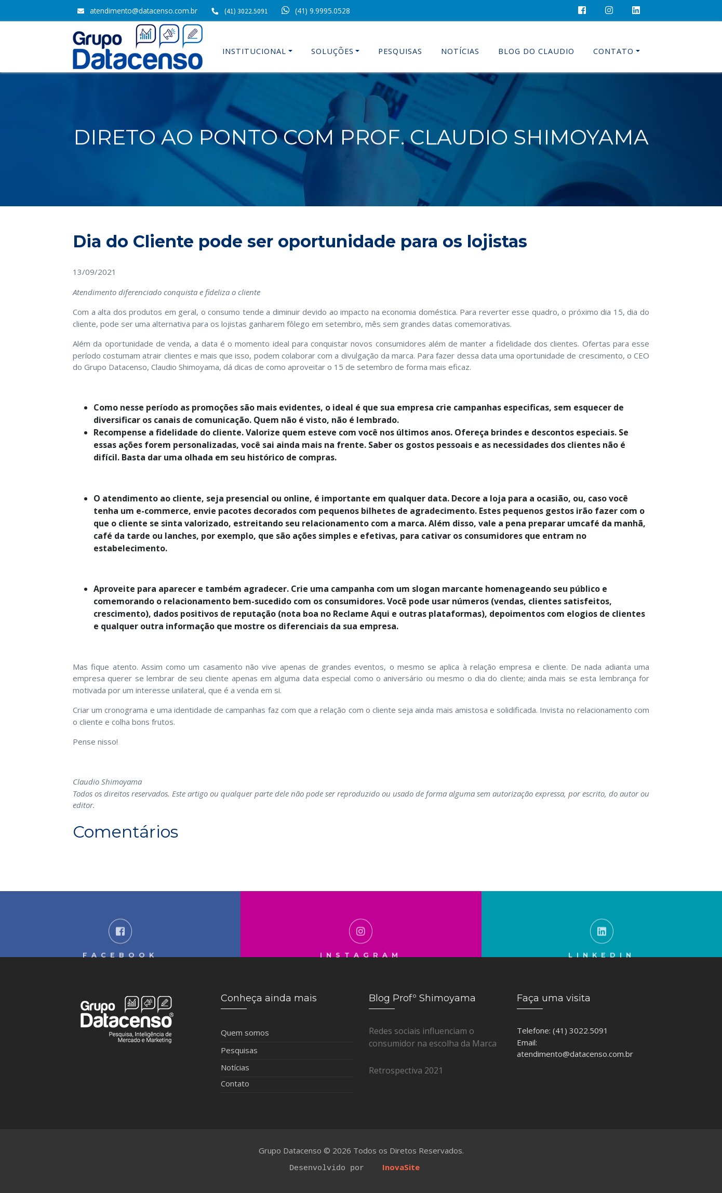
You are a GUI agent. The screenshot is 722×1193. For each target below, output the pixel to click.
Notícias (460, 51)
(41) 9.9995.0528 (314, 11)
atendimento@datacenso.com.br (143, 11)
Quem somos (245, 1032)
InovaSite (401, 1167)
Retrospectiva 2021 (406, 1070)
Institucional (254, 51)
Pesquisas (400, 51)
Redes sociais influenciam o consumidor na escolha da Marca (433, 1037)
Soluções (332, 51)
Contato (613, 51)
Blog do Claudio (536, 51)
